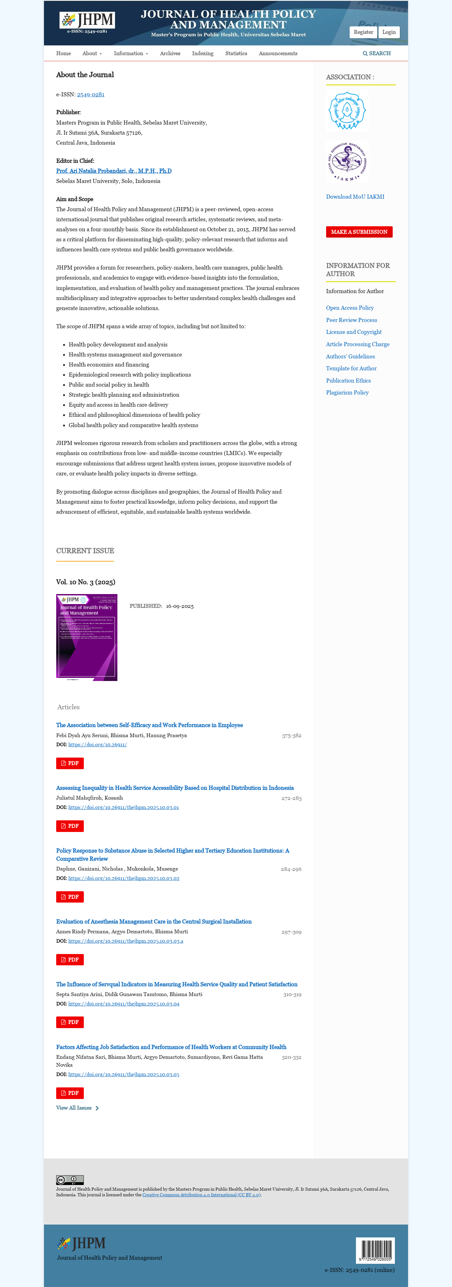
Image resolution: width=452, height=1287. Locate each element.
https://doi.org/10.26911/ (97, 744)
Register (363, 32)
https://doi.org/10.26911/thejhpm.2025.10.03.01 (123, 807)
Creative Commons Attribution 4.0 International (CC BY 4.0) (202, 1194)
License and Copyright (354, 332)
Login (389, 32)
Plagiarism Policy (347, 392)
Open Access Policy (350, 307)
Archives (170, 53)
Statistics (236, 53)
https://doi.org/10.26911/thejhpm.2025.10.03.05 (123, 1074)
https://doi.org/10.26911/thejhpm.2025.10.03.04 (124, 1003)
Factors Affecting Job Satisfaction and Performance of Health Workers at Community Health (171, 1047)
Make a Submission (359, 232)
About (90, 53)
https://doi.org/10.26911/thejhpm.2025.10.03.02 (124, 878)
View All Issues (73, 1108)
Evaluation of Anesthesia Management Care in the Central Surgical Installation (154, 921)
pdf (72, 763)
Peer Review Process (351, 320)
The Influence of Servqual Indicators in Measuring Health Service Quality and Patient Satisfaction (177, 984)
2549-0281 (91, 94)
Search (377, 53)
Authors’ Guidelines (350, 356)
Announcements (278, 53)
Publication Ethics (348, 380)
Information (129, 53)
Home (63, 53)
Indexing (202, 53)
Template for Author (351, 368)
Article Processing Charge (358, 344)
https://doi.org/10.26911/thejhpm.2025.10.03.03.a (125, 941)
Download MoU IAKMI (355, 196)
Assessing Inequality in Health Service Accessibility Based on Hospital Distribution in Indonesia (175, 788)
